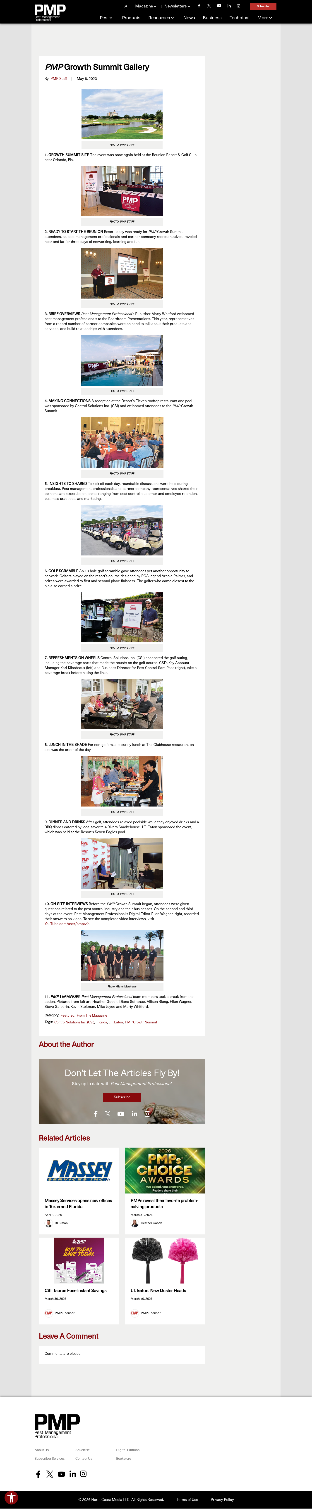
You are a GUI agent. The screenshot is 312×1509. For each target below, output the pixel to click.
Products (131, 18)
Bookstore (123, 1459)
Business (212, 18)
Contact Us (83, 1459)
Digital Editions (127, 1450)
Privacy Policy (222, 1500)
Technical (240, 18)
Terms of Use (187, 1500)
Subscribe (263, 6)
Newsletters (175, 6)
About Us (42, 1450)
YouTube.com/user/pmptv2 (67, 924)
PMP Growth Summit (141, 1022)
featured (67, 1015)
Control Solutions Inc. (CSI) (74, 1022)
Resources (159, 18)
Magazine (144, 6)
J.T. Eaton (116, 1022)
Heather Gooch (151, 1223)
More (262, 18)
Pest (104, 18)
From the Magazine (92, 1015)
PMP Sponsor (64, 1313)
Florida (101, 1022)
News (189, 18)
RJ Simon (61, 1223)
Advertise (82, 1450)
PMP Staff (58, 79)
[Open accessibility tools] (11, 1497)
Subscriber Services (50, 1459)
